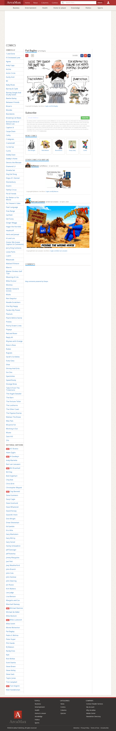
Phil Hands (10, 643)
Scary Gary (10, 361)
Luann (8, 256)
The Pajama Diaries (14, 413)
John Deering (11, 581)
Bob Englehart (11, 476)
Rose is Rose (11, 345)
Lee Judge (10, 592)
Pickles (9, 322)
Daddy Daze (10, 155)
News (62, 704)
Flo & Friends (11, 193)
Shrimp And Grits (13, 368)
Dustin (8, 186)
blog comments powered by (36, 281)
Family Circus (11, 190)
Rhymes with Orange (14, 341)
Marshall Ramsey (13, 604)
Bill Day (9, 472)
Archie (8, 69)
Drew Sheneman (12, 522)
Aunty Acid (10, 77)
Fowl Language (12, 207)
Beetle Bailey (11, 98)
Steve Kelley (11, 670)
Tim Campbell (11, 682)
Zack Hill (9, 436)
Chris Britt (10, 483)
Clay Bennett (13, 491)
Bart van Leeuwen (13, 464)
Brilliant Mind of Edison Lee (12, 123)
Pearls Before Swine (14, 318)
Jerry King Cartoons (13, 248)
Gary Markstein (12, 534)
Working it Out (12, 429)
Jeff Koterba (10, 554)
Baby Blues (10, 85)
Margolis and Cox (13, 600)
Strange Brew (11, 384)
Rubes (8, 349)
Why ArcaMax (91, 710)
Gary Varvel (10, 542)
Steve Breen (11, 666)
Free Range (10, 211)
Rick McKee (10, 659)
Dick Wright (10, 519)
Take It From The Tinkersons (13, 389)
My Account (90, 707)
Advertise (76, 728)
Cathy (8, 135)
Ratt (7, 655)
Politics (88, 8)
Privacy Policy (85, 728)
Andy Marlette (11, 460)
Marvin (9, 267)
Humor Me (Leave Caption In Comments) (15, 243)
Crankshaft (10, 143)
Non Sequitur (11, 298)
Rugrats (9, 353)
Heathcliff (10, 230)
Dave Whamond (12, 507)
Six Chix (9, 372)
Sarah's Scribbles (13, 357)
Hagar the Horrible (13, 226)
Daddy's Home (11, 158)
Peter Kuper (11, 639)
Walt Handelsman (13, 690)
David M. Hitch (11, 515)
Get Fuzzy (10, 219)
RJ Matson (10, 647)
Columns (63, 710)
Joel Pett (9, 561)
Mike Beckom (11, 616)
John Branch (11, 569)
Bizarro (9, 106)
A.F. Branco (12, 448)
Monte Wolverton (13, 627)
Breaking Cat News (13, 118)
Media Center (90, 713)
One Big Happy (12, 306)
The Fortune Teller (13, 401)
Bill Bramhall (13, 468)
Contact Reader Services (94, 704)
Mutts (8, 294)
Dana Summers (12, 495)
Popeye (9, 329)
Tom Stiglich (13, 686)
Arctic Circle (10, 73)
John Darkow (11, 577)
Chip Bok (9, 480)
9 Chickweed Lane (13, 57)
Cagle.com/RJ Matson (52, 191)
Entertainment (30, 8)
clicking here (43, 131)
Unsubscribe (105, 728)
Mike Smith (10, 624)
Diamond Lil (11, 166)
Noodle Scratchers (13, 302)
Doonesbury (11, 182)
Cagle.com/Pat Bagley (51, 106)
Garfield (9, 215)
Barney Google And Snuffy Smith (13, 93)
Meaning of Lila (12, 277)
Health (44, 8)
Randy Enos (10, 651)
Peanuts (9, 314)
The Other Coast (12, 409)
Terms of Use (95, 728)
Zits (7, 440)
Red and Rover (11, 333)
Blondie (9, 110)
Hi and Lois (10, 238)
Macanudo (10, 259)
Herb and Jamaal (12, 234)
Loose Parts (10, 252)
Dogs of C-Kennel (13, 178)
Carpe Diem (10, 131)
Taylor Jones (11, 678)
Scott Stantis (11, 662)
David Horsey (11, 511)
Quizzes (63, 713)
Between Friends (12, 102)
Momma (9, 285)
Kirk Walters (11, 589)
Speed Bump (11, 380)
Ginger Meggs (11, 223)
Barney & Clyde (12, 89)
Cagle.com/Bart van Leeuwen (58, 251)
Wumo (8, 432)
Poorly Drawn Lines (14, 326)
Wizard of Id (11, 425)
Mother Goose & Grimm (12, 290)
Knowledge (75, 8)
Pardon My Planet (13, 310)
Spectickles (10, 376)
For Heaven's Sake (13, 203)
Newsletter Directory (93, 716)
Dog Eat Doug (11, 174)
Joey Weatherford (13, 565)
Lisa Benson (11, 596)
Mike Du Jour (11, 281)
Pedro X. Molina (12, 635)
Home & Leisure (59, 8)
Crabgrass (10, 139)
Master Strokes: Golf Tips (14, 272)
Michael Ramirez (14, 608)
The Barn (9, 397)
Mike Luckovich (14, 620)
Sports (100, 8)
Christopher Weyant (14, 487)
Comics (63, 707)
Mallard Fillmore (12, 263)
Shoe (8, 364)
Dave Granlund (12, 503)
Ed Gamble (10, 526)
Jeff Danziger (11, 550)
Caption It (10, 127)
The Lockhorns (12, 405)
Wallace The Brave (13, 417)
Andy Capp (10, 65)
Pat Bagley (10, 631)
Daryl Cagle (10, 499)
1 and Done (10, 54)
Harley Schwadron (13, 546)
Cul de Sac (10, 147)
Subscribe (85, 118)
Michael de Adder (13, 612)
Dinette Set (10, 170)
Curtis (8, 151)
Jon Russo (10, 585)
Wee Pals (9, 421)
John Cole (9, 573)
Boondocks (10, 114)
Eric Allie (9, 530)
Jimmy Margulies (12, 557)
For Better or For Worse (12, 198)
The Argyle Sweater (14, 394)
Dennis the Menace (13, 162)
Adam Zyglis (11, 452)
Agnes (8, 61)
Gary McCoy (10, 538)
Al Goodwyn (12, 456)
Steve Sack (10, 674)
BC (7, 81)
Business (16, 8)
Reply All (9, 337)
